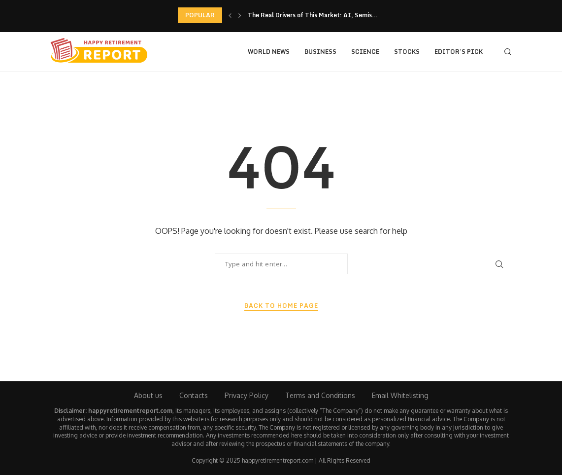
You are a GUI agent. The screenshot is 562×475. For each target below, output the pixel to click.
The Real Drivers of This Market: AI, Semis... (313, 15)
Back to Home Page (281, 305)
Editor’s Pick (458, 51)
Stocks (407, 51)
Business (320, 51)
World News (269, 51)
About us (148, 395)
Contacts (193, 395)
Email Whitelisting (400, 395)
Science (365, 51)
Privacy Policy (246, 395)
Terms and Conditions (320, 395)
